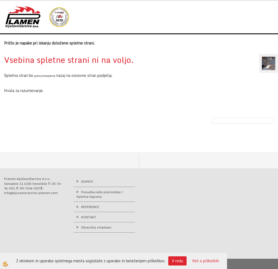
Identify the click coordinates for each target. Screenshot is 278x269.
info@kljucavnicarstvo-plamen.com (31, 192)
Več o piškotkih (205, 261)
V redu (177, 261)
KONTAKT (88, 217)
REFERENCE (90, 206)
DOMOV (87, 181)
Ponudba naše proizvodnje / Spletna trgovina (99, 194)
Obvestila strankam (96, 227)
